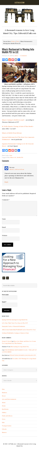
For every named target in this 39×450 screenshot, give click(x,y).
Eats (11, 155)
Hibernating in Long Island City (19, 346)
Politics (4, 412)
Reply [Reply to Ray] (6, 182)
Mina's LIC (13, 157)
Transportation (6, 426)
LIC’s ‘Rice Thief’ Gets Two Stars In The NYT (15, 323)
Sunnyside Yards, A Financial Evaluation (13, 326)
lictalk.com (19, 2)
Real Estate (5, 409)
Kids (3, 422)
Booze (4, 396)
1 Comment (23, 55)
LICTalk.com (12, 444)
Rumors (4, 432)
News (3, 419)
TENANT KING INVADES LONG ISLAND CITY (23, 355)
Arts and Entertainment (9, 399)
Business (4, 392)
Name (4, 219)
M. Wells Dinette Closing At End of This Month (17, 126)
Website (4, 235)
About (3, 402)
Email (4, 227)
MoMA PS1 (20, 157)
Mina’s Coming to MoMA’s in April (13, 120)
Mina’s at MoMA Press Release (12, 133)
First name (5, 294)
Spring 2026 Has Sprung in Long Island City (14, 319)
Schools (4, 429)
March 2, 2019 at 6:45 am (16, 169)
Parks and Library (7, 416)
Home (4, 406)
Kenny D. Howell (7, 341)
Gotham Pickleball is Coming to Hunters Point (15, 333)
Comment (5, 200)
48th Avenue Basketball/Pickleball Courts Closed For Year (19, 329)
